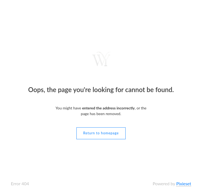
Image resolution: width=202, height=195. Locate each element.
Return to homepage (101, 133)
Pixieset (183, 183)
